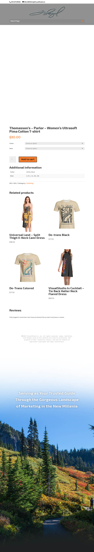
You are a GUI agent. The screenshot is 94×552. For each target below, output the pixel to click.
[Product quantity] (12, 159)
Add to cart (27, 159)
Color (11, 143)
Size (11, 148)
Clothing (29, 183)
